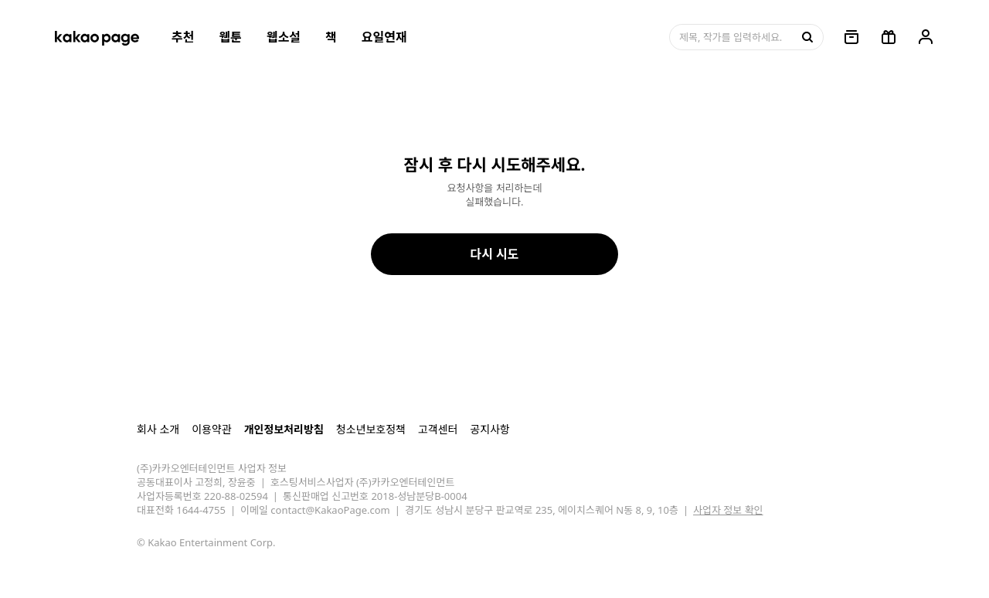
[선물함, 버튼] (888, 37)
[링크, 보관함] (851, 37)
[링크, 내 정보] (925, 37)
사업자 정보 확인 (728, 510)
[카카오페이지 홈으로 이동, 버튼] (96, 37)
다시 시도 (494, 254)
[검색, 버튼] (806, 37)
